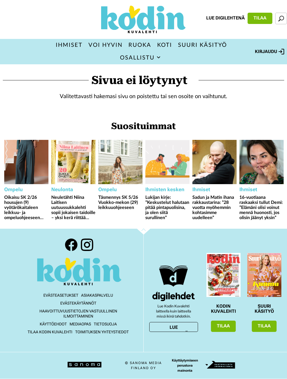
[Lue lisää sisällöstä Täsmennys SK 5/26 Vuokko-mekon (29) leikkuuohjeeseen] (120, 162)
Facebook (71, 245)
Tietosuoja (105, 324)
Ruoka (139, 45)
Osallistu (137, 58)
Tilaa (259, 18)
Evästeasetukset (60, 295)
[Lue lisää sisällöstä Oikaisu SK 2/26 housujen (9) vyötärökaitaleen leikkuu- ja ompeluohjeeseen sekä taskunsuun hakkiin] (26, 162)
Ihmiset (69, 45)
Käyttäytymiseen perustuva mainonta (185, 365)
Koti (164, 45)
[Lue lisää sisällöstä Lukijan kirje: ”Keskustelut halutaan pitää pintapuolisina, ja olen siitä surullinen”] (167, 162)
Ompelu (13, 189)
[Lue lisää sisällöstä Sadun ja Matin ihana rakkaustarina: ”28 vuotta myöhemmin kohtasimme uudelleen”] (214, 162)
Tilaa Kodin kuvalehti (50, 332)
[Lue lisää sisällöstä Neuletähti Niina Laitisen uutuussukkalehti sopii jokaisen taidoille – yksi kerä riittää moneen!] (73, 162)
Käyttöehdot (53, 324)
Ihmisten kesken (164, 189)
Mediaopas (80, 324)
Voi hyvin (105, 45)
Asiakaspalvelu (97, 295)
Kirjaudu (269, 51)
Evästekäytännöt (78, 303)
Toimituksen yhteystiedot (102, 332)
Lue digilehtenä (225, 18)
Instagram (87, 245)
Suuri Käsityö (202, 45)
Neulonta (62, 189)
